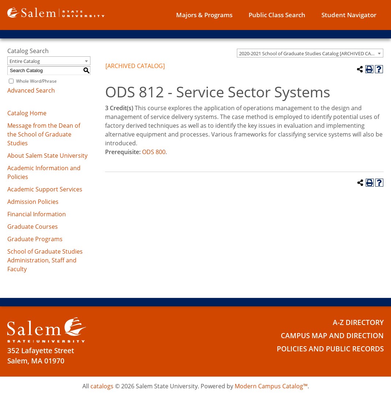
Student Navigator (348, 15)
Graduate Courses (32, 227)
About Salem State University (47, 156)
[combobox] (310, 53)
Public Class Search (277, 15)
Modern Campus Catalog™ (271, 386)
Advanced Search (31, 90)
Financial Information (36, 214)
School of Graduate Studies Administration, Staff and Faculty (45, 260)
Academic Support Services (44, 189)
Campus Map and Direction (332, 335)
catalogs (101, 386)
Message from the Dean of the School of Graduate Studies (43, 134)
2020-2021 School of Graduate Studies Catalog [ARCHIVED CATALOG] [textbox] (311, 53)
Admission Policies (33, 202)
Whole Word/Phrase (36, 81)
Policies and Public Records (330, 347)
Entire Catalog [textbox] (25, 61)
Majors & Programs (204, 15)
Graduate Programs (35, 239)
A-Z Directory (358, 322)
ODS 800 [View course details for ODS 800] (153, 152)
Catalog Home (26, 113)
